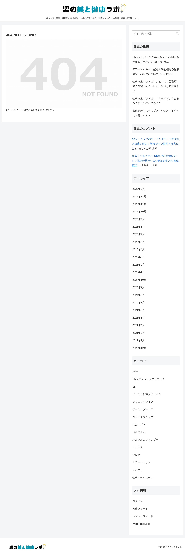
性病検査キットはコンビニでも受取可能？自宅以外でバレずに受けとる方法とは (155, 86)
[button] (177, 33)
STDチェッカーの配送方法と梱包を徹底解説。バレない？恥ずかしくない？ (155, 71)
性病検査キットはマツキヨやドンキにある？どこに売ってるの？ (155, 101)
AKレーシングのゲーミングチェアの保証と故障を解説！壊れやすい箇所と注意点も (156, 144)
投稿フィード (140, 508)
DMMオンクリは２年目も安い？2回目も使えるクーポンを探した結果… (155, 59)
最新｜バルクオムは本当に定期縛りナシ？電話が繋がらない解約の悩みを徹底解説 (155, 161)
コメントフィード (142, 516)
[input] (156, 33)
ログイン (137, 501)
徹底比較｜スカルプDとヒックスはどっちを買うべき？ (155, 113)
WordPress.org (141, 523)
